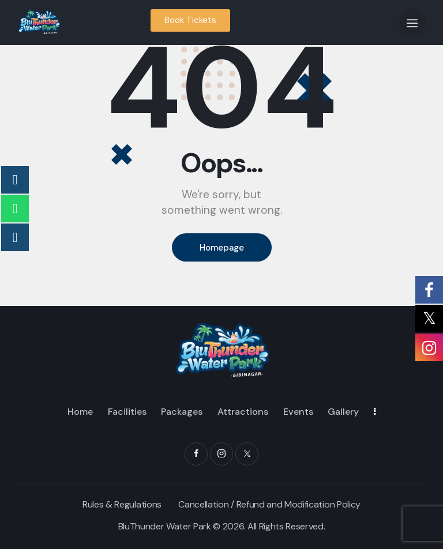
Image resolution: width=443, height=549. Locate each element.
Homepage (222, 247)
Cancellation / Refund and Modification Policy (269, 504)
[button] (412, 22)
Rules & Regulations (122, 504)
